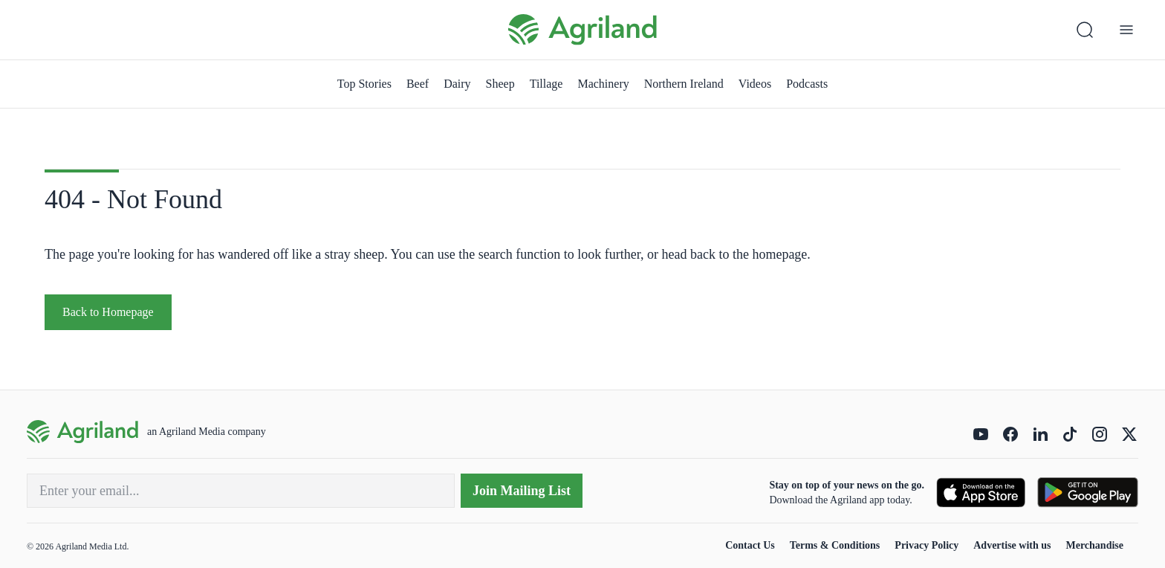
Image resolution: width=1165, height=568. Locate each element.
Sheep (500, 83)
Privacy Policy (926, 545)
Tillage (546, 83)
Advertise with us (1012, 545)
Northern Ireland (684, 83)
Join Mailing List (522, 490)
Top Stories (364, 83)
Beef (417, 83)
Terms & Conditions (835, 545)
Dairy (457, 83)
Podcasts (807, 83)
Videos (755, 83)
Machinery (603, 83)
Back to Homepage (108, 312)
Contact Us (750, 545)
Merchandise (1094, 545)
